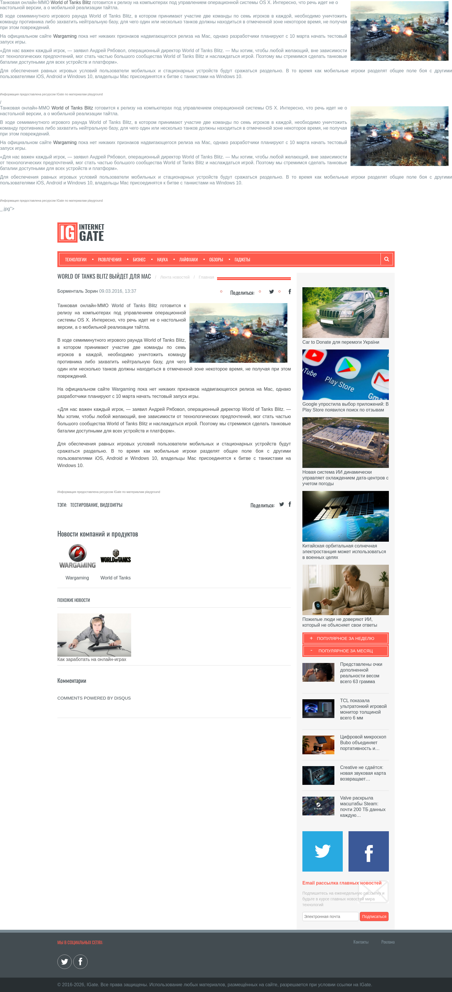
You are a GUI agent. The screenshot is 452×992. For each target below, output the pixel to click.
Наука (159, 259)
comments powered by (94, 695)
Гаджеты (239, 259)
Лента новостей (175, 277)
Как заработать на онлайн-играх (91, 659)
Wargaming (65, 36)
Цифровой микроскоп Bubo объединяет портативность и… (363, 742)
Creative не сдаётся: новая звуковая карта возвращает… (363, 773)
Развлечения (106, 259)
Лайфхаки (186, 259)
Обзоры (213, 259)
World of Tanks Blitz (71, 2)
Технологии (75, 259)
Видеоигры (111, 504)
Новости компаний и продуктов (97, 533)
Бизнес (136, 259)
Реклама (388, 941)
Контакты (360, 941)
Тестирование (84, 504)
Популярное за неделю (345, 638)
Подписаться (374, 916)
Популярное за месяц (346, 650)
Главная (206, 277)
